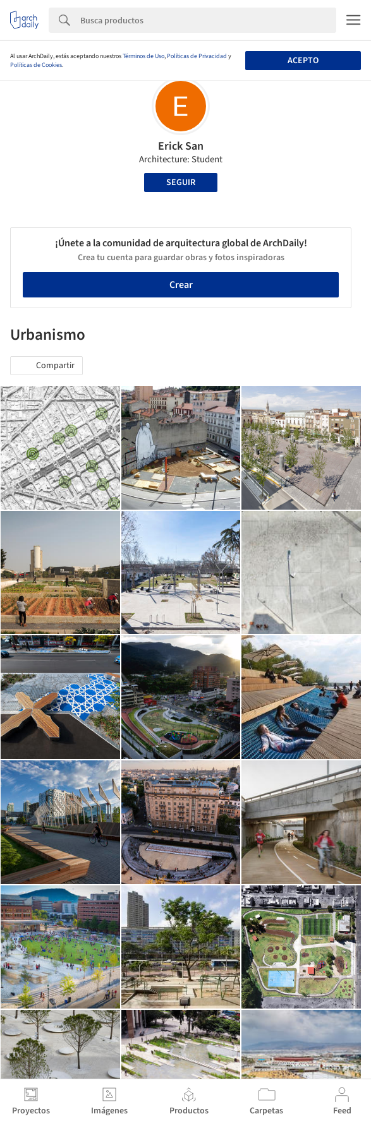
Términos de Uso (143, 56)
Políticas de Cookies (36, 65)
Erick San (181, 146)
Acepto (303, 60)
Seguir (180, 182)
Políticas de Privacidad (197, 56)
